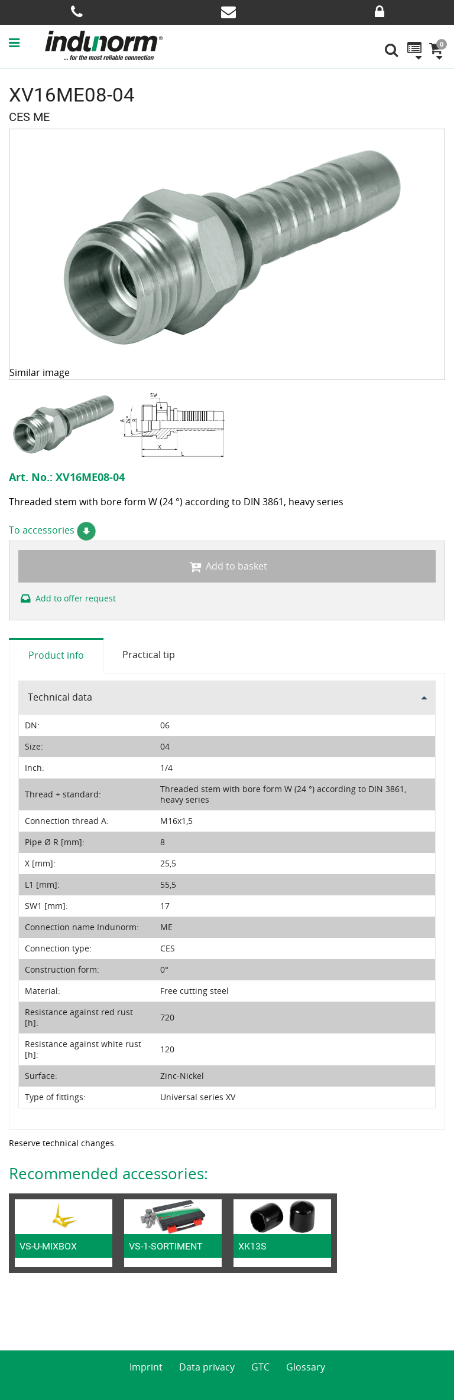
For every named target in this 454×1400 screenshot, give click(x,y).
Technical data (60, 697)
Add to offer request (67, 598)
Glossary (305, 1366)
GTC (260, 1366)
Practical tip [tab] (148, 654)
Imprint (146, 1366)
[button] (26, 42)
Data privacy (207, 1366)
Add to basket (227, 566)
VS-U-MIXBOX (48, 1246)
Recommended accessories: (108, 1173)
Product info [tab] (56, 655)
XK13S (252, 1246)
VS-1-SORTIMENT (166, 1246)
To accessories (52, 530)
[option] (63, 424)
